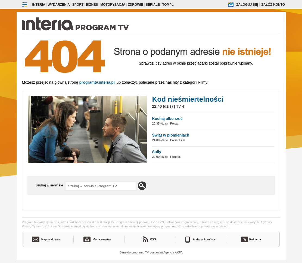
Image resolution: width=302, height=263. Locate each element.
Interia (38, 5)
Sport (77, 5)
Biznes (92, 5)
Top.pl (168, 5)
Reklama (255, 239)
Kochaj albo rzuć (167, 118)
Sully (156, 152)
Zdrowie (135, 5)
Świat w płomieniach (170, 135)
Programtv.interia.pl (96, 82)
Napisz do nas (50, 239)
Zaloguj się (247, 5)
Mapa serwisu (102, 239)
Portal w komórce (204, 239)
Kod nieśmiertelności (188, 99)
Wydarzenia (59, 5)
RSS (153, 239)
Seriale (153, 5)
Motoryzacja (112, 5)
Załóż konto (273, 5)
